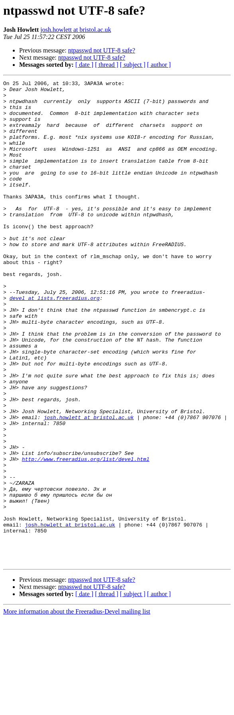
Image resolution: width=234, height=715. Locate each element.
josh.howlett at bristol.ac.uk (75, 29)
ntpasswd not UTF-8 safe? (101, 50)
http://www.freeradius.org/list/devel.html (85, 535)
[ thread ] (106, 64)
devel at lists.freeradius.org (55, 342)
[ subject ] (133, 64)
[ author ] (159, 64)
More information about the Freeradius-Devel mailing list (76, 708)
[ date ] (84, 64)
